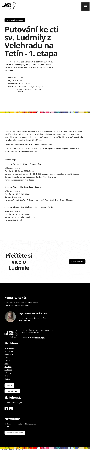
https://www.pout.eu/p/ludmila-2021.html (21, 151)
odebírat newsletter (15, 433)
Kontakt (7, 379)
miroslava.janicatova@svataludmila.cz (33, 318)
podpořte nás (12, 391)
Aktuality (8, 373)
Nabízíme (8, 367)
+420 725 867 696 (24, 320)
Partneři (8, 360)
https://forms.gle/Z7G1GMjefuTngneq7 (53, 148)
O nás (7, 376)
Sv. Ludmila (9, 351)
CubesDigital (40, 337)
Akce (6, 357)
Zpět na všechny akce (15, 20)
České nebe (9, 354)
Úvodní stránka (10, 348)
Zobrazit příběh (77, 262)
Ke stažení (8, 370)
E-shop (9, 385)
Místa (7, 364)
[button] (85, 6)
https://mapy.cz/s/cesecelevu (40, 144)
